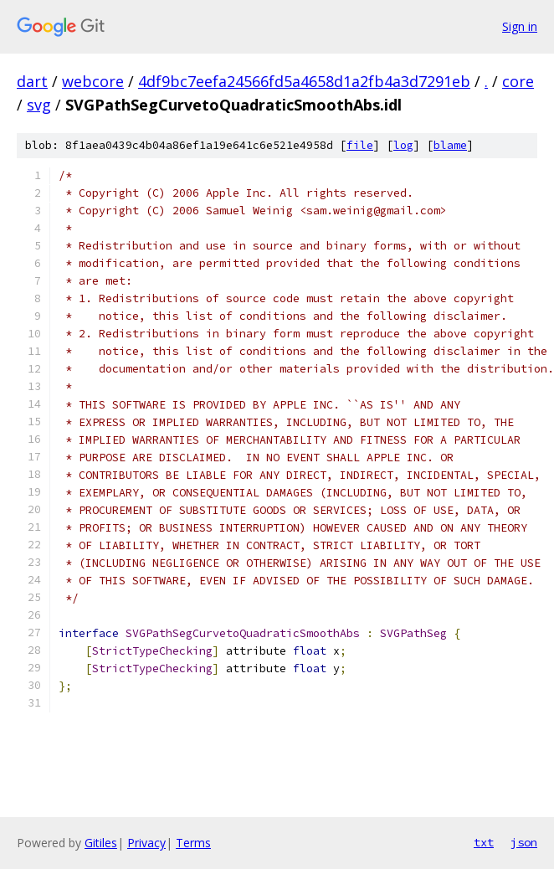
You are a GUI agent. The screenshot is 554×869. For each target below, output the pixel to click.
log (403, 145)
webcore (93, 81)
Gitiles (101, 843)
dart (32, 81)
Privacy (146, 843)
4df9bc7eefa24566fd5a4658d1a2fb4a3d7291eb (304, 81)
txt (484, 842)
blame (450, 145)
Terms (193, 843)
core (518, 81)
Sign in (519, 26)
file (359, 145)
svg (39, 105)
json (523, 842)
